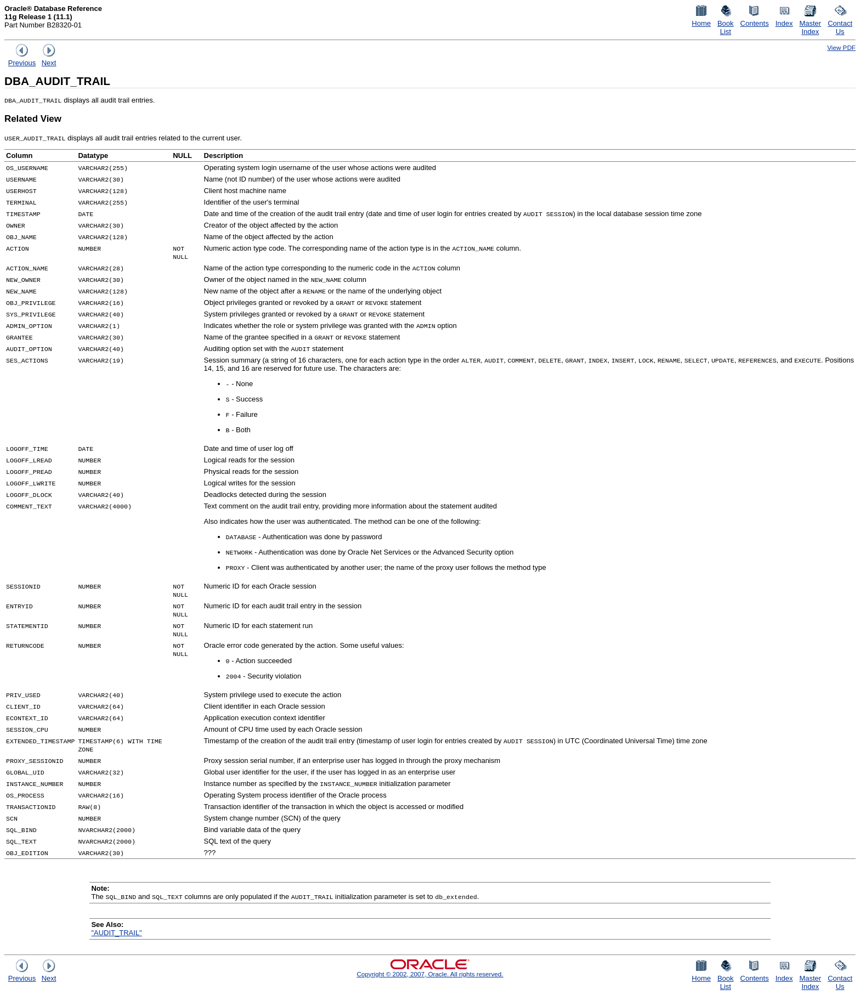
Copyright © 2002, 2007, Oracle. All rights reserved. (430, 973)
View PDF (841, 47)
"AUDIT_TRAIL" (116, 933)
